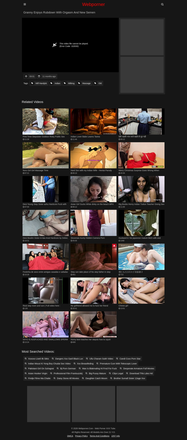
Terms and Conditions (99, 436)
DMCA (70, 436)
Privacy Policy (81, 436)
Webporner (93, 4)
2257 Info (115, 436)
